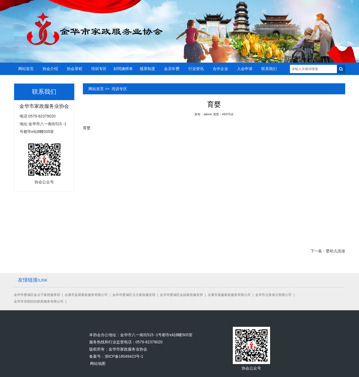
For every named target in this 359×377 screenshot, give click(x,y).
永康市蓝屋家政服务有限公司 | (88, 295)
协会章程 (74, 68)
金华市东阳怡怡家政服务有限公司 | (41, 301)
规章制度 (147, 68)
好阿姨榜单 (123, 68)
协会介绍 (50, 68)
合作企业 (220, 68)
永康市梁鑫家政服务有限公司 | (231, 295)
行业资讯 (196, 68)
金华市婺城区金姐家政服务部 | (183, 295)
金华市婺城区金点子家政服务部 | (39, 295)
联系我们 (269, 68)
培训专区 (99, 68)
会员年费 (172, 68)
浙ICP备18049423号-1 (124, 356)
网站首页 (26, 68)
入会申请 (244, 68)
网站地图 (97, 363)
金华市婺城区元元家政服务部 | (136, 295)
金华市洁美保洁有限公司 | (275, 295)
